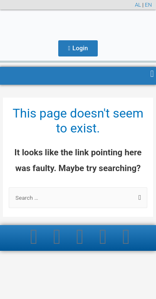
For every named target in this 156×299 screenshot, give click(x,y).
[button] (152, 74)
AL (138, 5)
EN (148, 5)
